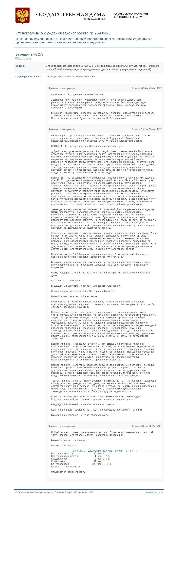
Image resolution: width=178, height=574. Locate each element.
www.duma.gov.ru (154, 569)
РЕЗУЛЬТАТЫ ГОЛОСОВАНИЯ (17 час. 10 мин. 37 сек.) (105, 522)
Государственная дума (82, 16)
